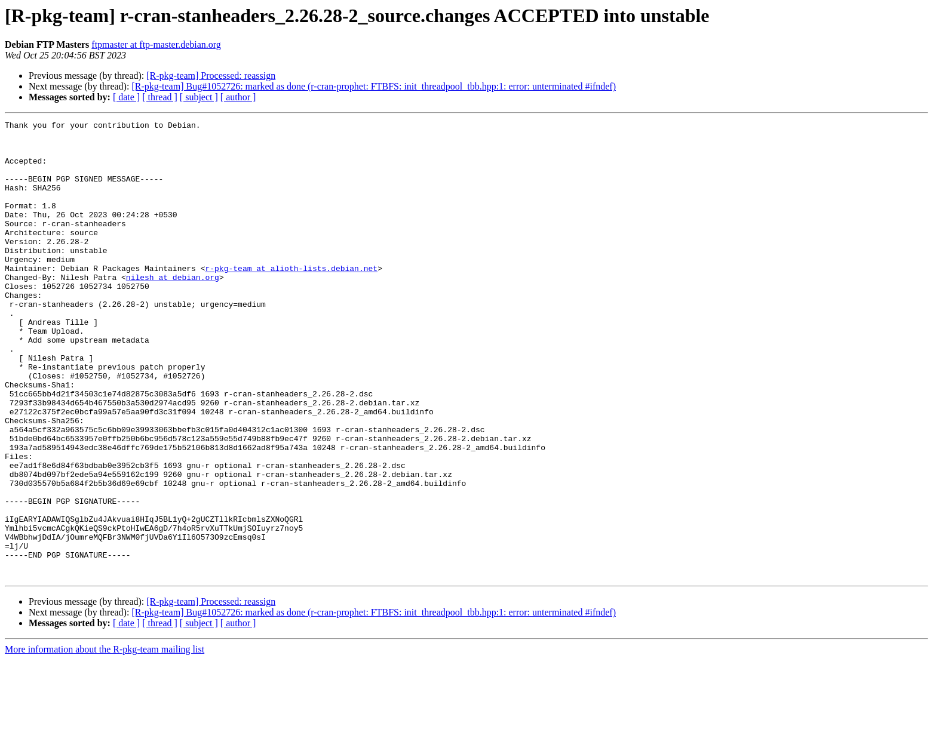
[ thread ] (159, 97)
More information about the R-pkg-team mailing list (104, 740)
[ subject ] (199, 97)
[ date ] (126, 97)
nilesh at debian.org (172, 309)
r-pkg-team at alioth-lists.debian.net (291, 298)
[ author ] (238, 97)
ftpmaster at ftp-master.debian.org (156, 44)
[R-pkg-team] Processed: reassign (210, 75)
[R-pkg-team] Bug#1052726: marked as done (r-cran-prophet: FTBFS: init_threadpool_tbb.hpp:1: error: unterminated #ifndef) (373, 86)
